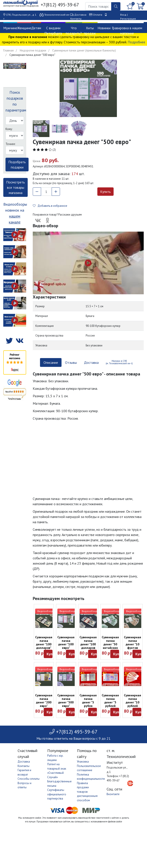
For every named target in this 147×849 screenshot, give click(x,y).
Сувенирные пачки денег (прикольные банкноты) (84, 50)
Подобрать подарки (17, 164)
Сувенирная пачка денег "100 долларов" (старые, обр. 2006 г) (43, 646)
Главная (8, 50)
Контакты (76, 18)
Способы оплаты (29, 779)
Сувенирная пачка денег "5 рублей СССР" (110, 702)
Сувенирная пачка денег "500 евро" (65, 700)
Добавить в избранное (50, 206)
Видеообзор (45, 611)
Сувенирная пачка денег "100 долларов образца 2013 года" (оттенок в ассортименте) (91, 649)
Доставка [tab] (91, 362)
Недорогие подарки (33, 50)
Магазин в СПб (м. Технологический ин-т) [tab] (119, 362)
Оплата (97, 14)
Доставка (80, 14)
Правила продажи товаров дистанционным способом (87, 791)
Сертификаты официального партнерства (56, 794)
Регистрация (128, 18)
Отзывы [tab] (71, 362)
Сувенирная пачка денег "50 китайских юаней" (110, 644)
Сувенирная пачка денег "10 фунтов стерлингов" (133, 644)
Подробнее (136, 42)
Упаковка (83, 761)
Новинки (104, 28)
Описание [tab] (51, 362)
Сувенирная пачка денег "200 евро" (43, 700)
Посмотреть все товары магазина (15, 187)
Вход (123, 14)
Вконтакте (113, 794)
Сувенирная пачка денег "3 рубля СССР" (88, 702)
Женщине (24, 28)
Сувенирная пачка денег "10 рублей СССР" (132, 702)
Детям (36, 28)
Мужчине (10, 28)
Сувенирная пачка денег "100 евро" (65, 642)
